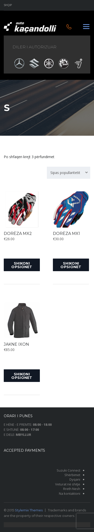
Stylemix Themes (29, 510)
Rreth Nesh (71, 488)
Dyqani (74, 479)
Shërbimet (72, 475)
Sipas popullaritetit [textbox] (65, 172)
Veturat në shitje (67, 484)
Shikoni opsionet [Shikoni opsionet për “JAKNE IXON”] (21, 376)
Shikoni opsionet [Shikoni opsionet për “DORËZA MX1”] (70, 265)
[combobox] (68, 173)
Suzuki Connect (68, 470)
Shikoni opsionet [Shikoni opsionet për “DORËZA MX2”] (21, 265)
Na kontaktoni (69, 493)
